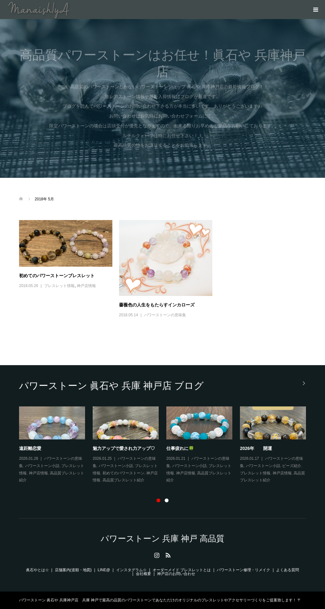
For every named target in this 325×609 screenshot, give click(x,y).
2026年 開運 (256, 448)
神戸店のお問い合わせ (176, 574)
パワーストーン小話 (42, 466)
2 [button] (167, 500)
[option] (166, 445)
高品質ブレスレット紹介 (123, 480)
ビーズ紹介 (291, 466)
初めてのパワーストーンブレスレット (57, 275)
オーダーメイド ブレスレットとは (182, 570)
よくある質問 (287, 570)
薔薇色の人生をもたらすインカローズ (157, 304)
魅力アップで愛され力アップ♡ (124, 448)
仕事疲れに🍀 (180, 448)
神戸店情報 (86, 286)
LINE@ (104, 570)
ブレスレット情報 (59, 286)
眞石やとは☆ (37, 570)
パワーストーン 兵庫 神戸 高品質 (163, 538)
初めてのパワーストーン (123, 473)
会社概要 (143, 574)
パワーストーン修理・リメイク (243, 570)
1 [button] (158, 500)
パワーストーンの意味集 (165, 315)
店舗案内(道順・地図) (73, 570)
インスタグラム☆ (131, 570)
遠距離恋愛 (30, 448)
